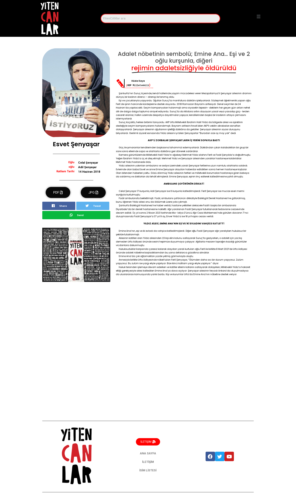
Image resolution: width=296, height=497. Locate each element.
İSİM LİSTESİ (147, 470)
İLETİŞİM (148, 462)
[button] (258, 16)
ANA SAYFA (148, 453)
